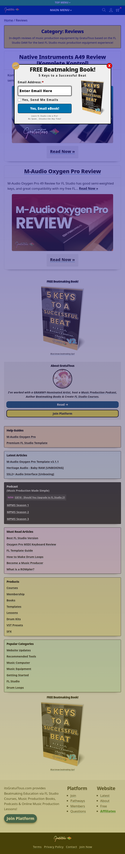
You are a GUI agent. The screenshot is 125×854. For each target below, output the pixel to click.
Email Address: (31, 82)
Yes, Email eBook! (44, 108)
